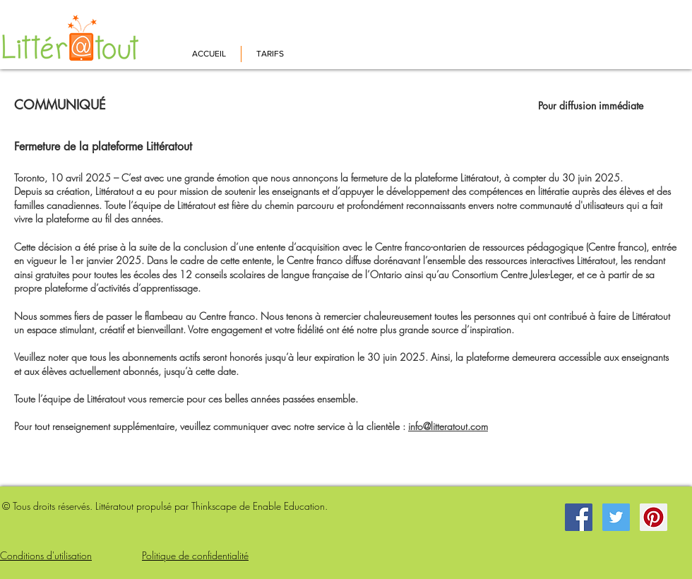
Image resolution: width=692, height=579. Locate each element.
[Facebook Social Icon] (578, 517)
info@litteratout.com (448, 426)
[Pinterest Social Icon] (653, 517)
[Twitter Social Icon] (616, 517)
